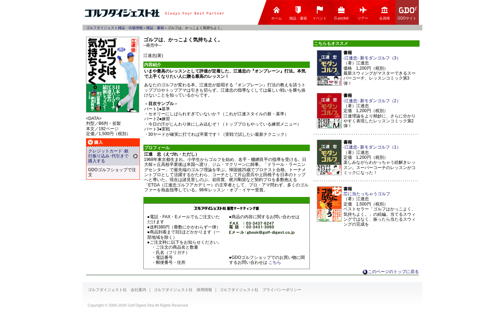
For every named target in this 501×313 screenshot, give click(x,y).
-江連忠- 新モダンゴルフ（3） (372, 58)
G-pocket (341, 13)
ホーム (276, 13)
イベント (320, 13)
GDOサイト (407, 13)
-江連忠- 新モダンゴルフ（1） (372, 147)
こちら (274, 262)
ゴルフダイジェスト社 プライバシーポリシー (260, 290)
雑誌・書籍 (298, 13)
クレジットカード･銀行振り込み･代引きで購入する (108, 156)
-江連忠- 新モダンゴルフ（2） (372, 100)
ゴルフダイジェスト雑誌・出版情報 (114, 28)
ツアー (363, 13)
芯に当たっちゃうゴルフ (366, 193)
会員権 (384, 13)
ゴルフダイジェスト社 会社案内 (117, 290)
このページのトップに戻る (393, 271)
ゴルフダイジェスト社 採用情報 (183, 290)
